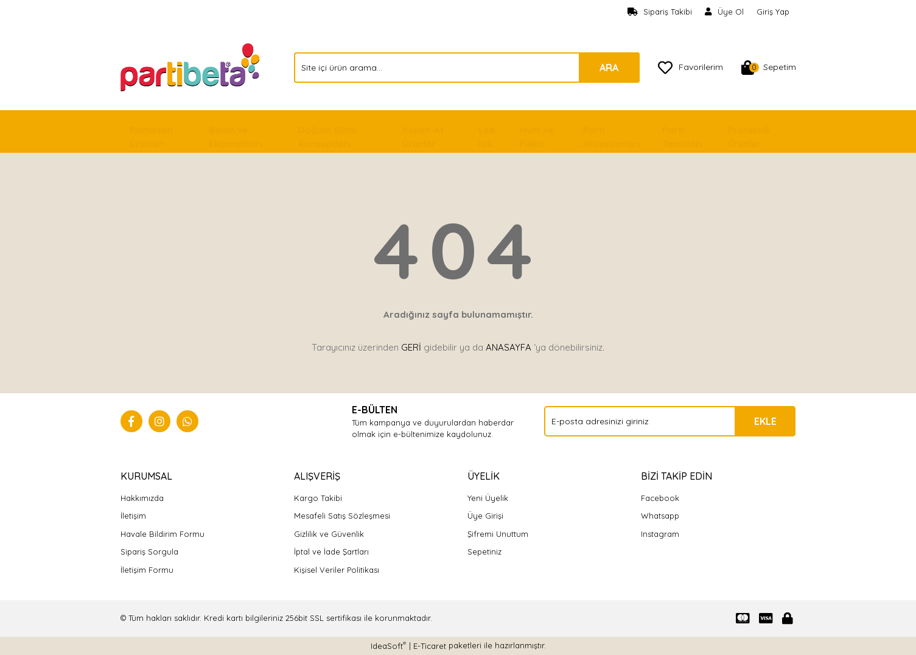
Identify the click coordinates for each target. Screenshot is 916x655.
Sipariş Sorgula (149, 551)
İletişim (133, 515)
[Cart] (768, 67)
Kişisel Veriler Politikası (336, 570)
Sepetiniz (484, 551)
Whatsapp (660, 515)
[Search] (467, 67)
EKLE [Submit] (765, 421)
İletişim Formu (147, 570)
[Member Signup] (724, 12)
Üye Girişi (485, 515)
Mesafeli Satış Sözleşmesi (342, 515)
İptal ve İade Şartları (331, 551)
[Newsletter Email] (669, 421)
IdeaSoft (388, 645)
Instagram (660, 534)
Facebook (660, 498)
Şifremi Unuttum (497, 534)
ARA (609, 67)
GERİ (411, 347)
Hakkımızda (142, 498)
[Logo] (191, 66)
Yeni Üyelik (487, 498)
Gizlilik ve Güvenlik (329, 534)
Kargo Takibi (318, 498)
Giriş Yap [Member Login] (773, 11)
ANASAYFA (508, 347)
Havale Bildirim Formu (163, 534)
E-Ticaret (429, 646)
